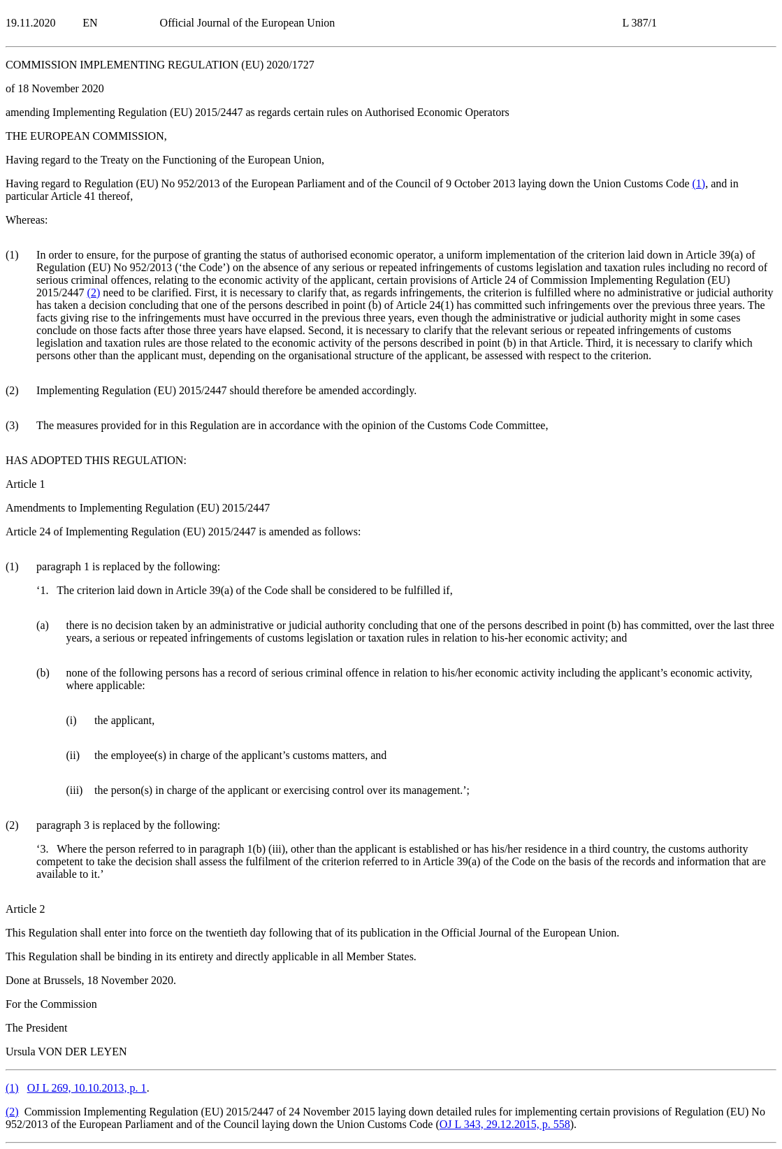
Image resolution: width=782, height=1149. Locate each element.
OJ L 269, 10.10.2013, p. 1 (87, 1088)
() (698, 183)
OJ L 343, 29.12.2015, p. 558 (505, 1124)
